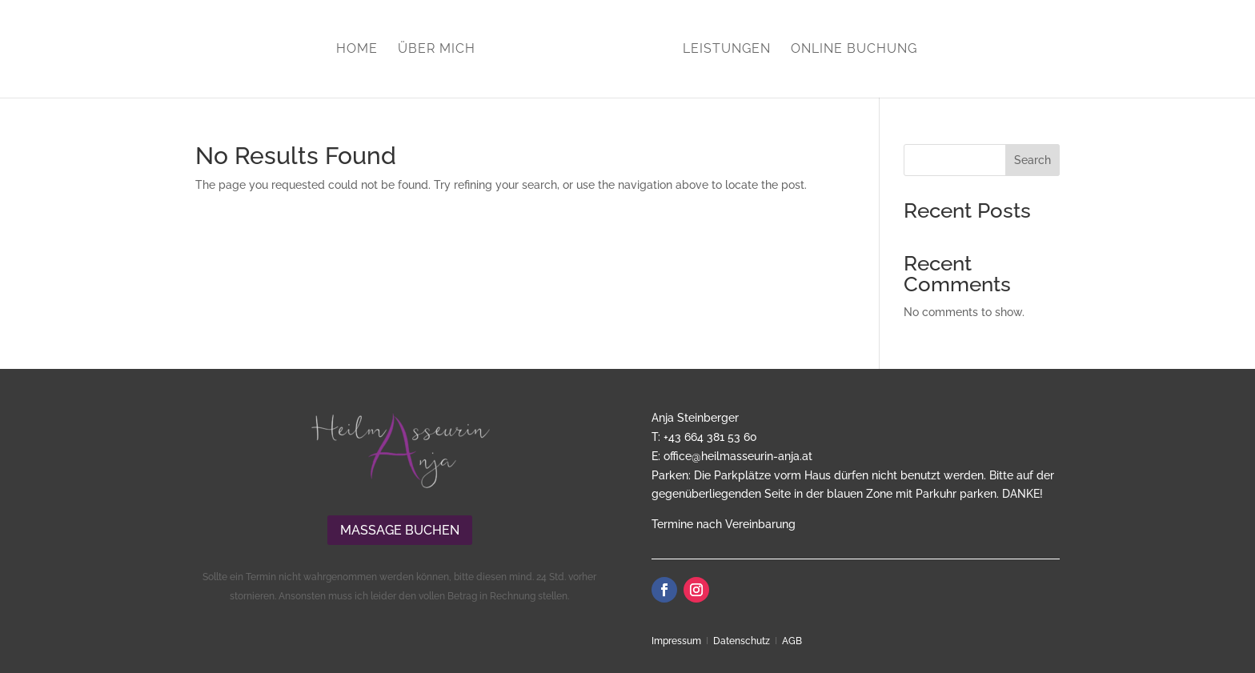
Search (1032, 160)
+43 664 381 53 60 (710, 437)
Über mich (436, 49)
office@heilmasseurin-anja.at (738, 456)
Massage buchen (399, 530)
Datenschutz (741, 641)
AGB (792, 641)
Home (357, 49)
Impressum (676, 641)
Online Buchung (854, 49)
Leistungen (727, 49)
